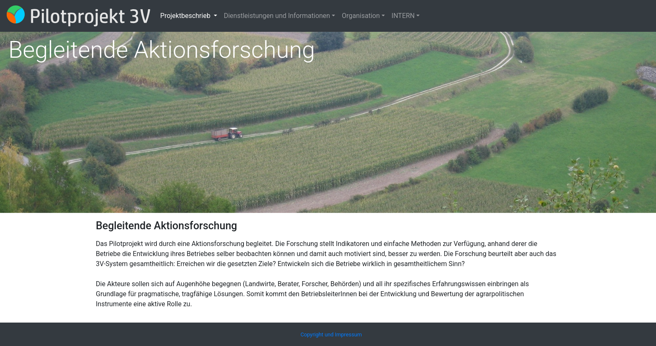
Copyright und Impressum (331, 334)
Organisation (361, 16)
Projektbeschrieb (186, 16)
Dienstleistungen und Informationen (277, 16)
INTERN (403, 16)
